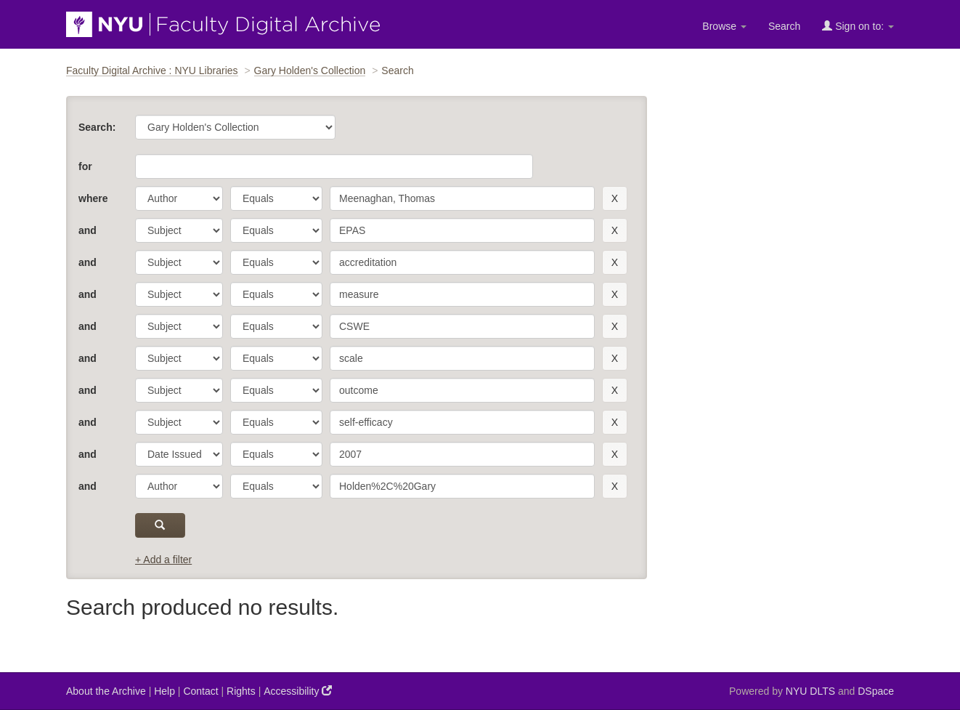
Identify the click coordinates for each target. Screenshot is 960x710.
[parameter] (179, 198)
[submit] (160, 525)
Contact (200, 691)
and (87, 230)
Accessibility (298, 691)
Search (784, 26)
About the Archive (106, 691)
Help (164, 691)
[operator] (276, 198)
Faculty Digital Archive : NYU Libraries (152, 70)
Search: (96, 127)
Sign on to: (858, 26)
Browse (724, 26)
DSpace (876, 691)
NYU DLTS (810, 691)
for (85, 166)
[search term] (462, 198)
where (92, 198)
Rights (241, 691)
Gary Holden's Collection (310, 70)
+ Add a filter (163, 559)
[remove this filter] (614, 198)
